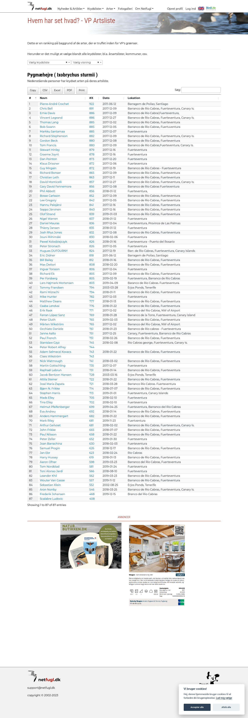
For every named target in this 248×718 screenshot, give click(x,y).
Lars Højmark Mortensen (56, 283)
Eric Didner (47, 255)
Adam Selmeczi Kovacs (55, 351)
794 (91, 287)
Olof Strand (47, 214)
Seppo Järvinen (50, 209)
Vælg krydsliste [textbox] (39, 62)
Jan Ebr (45, 452)
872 (91, 163)
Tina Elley (46, 402)
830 (91, 237)
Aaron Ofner (48, 462)
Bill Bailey (46, 260)
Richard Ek (47, 273)
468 (92, 494)
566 (91, 471)
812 (91, 260)
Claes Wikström (50, 356)
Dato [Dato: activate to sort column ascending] (106, 98)
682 (91, 416)
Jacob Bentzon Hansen (55, 374)
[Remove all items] (66, 62)
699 (91, 407)
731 (91, 370)
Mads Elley (47, 397)
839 (91, 214)
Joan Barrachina (51, 443)
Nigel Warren (49, 218)
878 (91, 154)
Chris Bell (46, 108)
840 (92, 209)
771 (91, 310)
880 (92, 140)
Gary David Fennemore (55, 186)
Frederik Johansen (52, 494)
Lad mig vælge (224, 698)
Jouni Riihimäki (50, 237)
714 (91, 388)
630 (91, 443)
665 (91, 430)
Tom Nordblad (49, 466)
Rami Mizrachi (49, 292)
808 (92, 264)
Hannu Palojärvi (50, 205)
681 (91, 420)
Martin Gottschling (52, 365)
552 (91, 485)
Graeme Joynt (49, 154)
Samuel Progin (50, 448)
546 (91, 489)
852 (91, 195)
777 (91, 301)
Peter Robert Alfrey (53, 347)
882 (91, 136)
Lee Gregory (48, 200)
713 (91, 393)
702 (91, 402)
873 (91, 159)
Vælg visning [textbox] (82, 62)
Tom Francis (48, 145)
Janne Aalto (48, 333)
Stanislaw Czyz (50, 342)
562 (91, 475)
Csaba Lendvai (49, 306)
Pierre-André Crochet (54, 104)
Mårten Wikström (52, 324)
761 (91, 329)
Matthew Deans (50, 301)
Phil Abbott (47, 191)
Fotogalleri (125, 8)
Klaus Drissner (49, 163)
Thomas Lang (49, 122)
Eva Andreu (47, 411)
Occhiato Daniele (51, 329)
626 (91, 448)
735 (91, 365)
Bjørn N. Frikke (50, 388)
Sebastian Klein (50, 485)
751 (91, 333)
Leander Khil (48, 475)
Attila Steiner (48, 379)
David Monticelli (51, 182)
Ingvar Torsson (50, 269)
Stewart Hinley (50, 149)
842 (91, 200)
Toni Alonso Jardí (51, 471)
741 (91, 361)
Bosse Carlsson (50, 195)
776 (91, 306)
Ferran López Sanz (52, 315)
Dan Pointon (48, 159)
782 (91, 296)
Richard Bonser (50, 172)
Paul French (48, 338)
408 (92, 498)
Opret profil (175, 8)
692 (91, 411)
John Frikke (48, 430)
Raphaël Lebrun (51, 370)
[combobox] (49, 62)
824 (91, 250)
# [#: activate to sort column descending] (30, 98)
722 (91, 379)
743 (91, 351)
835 (91, 228)
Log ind (191, 8)
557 (91, 480)
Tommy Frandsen (52, 287)
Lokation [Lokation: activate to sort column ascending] (134, 98)
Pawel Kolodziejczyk (53, 241)
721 (91, 384)
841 (91, 205)
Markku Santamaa (52, 131)
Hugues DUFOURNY (54, 250)
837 (91, 218)
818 (91, 255)
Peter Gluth (47, 319)
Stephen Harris (50, 393)
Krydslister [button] (94, 8)
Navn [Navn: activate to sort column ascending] (43, 98)
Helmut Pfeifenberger (55, 407)
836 (91, 223)
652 (91, 439)
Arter (109, 8)
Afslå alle (226, 707)
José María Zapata (52, 384)
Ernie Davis (47, 113)
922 (91, 104)
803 (91, 283)
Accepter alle (197, 707)
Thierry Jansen (50, 228)
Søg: (198, 90)
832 (91, 232)
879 (91, 149)
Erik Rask (46, 310)
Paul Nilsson (48, 434)
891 (91, 108)
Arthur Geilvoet (50, 425)
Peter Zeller (47, 439)
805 (91, 273)
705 (91, 397)
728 (91, 374)
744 (91, 347)
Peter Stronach (50, 246)
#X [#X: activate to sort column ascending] (91, 98)
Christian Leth (49, 177)
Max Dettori (48, 264)
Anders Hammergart (54, 416)
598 (91, 462)
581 (91, 466)
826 (91, 241)
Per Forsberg (48, 278)
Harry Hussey (49, 457)
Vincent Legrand (51, 117)
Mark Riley (47, 420)
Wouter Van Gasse (52, 480)
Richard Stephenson (54, 136)
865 (91, 172)
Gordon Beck (49, 140)
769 (91, 315)
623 (91, 452)
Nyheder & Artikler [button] (69, 8)
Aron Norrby (48, 489)
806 (92, 269)
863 (91, 177)
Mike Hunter (48, 296)
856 (91, 186)
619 (91, 457)
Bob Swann (47, 127)
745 (91, 342)
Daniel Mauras (49, 223)
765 (91, 319)
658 (91, 434)
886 (91, 113)
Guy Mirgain (48, 168)
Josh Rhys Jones (51, 232)
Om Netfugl (143, 8)
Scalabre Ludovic (51, 498)
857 (91, 182)
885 (91, 122)
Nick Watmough (51, 361)
